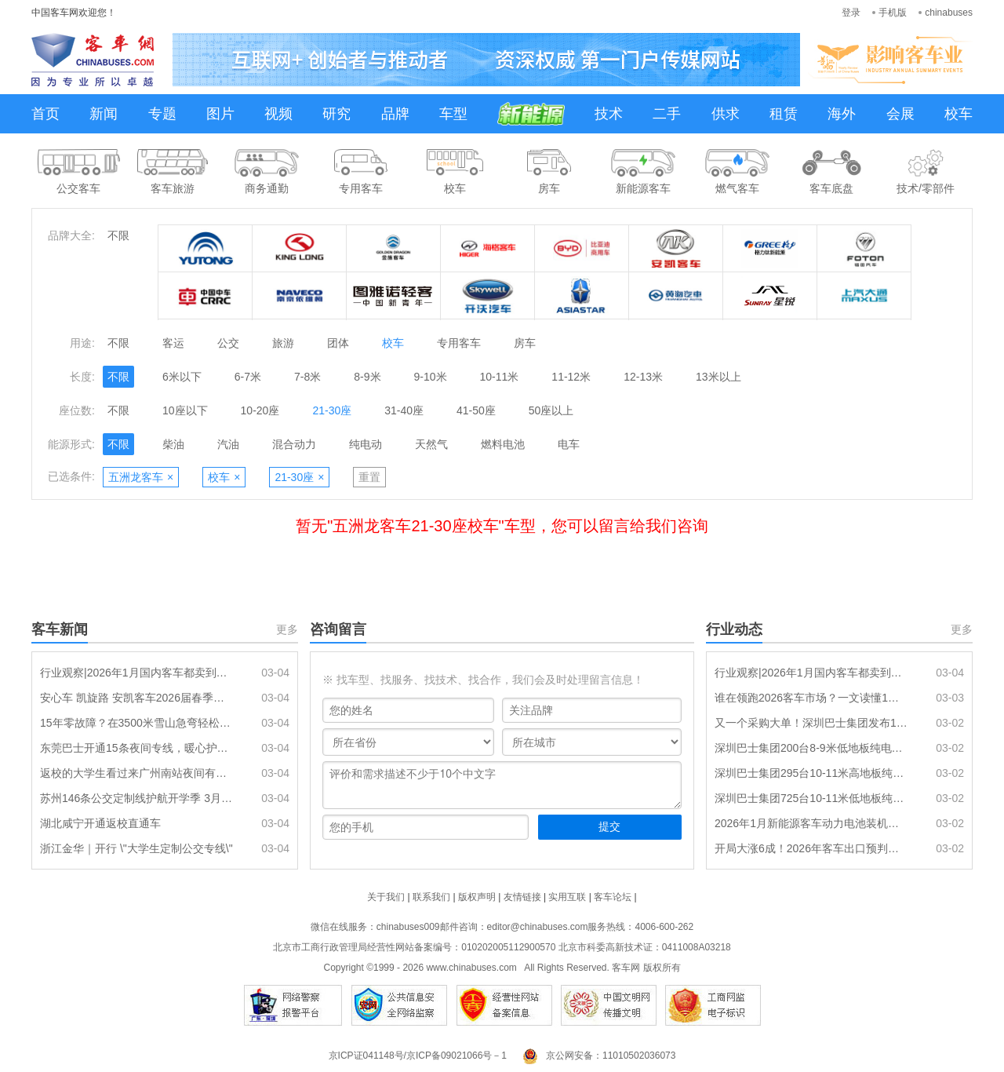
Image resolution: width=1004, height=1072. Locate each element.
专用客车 (459, 343)
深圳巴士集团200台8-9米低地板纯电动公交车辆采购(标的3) (812, 748)
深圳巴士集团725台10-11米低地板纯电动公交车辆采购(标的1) (812, 798)
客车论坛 (612, 897)
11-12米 (571, 376)
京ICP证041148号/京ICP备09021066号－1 (418, 1055)
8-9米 (367, 376)
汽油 (228, 444)
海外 (842, 114)
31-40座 (404, 410)
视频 (278, 114)
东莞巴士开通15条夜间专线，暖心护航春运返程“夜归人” (137, 748)
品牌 (395, 114)
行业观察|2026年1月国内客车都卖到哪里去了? (137, 672)
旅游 (283, 343)
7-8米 (307, 376)
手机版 (892, 12)
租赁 (783, 114)
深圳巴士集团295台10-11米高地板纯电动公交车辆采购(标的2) (812, 773)
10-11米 (499, 376)
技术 (609, 114)
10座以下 (185, 410)
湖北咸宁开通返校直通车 (100, 823)
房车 (525, 343)
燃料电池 (503, 444)
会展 (900, 114)
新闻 (103, 114)
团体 (338, 343)
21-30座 (331, 410)
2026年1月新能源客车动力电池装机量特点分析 (812, 823)
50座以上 (551, 410)
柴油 (173, 444)
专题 (162, 114)
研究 (336, 114)
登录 (851, 12)
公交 (228, 343)
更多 (287, 629)
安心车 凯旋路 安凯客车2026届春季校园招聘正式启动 (137, 697)
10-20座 (260, 410)
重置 (369, 477)
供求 (725, 114)
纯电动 (365, 444)
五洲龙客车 (140, 477)
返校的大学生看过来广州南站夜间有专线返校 (137, 773)
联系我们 (431, 897)
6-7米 (248, 376)
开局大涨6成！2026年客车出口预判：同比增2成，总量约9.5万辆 (812, 848)
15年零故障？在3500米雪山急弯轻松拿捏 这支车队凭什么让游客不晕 (137, 722)
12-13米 (643, 376)
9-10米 (430, 376)
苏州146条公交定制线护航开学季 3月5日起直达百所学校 (137, 798)
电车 (569, 444)
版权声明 (477, 897)
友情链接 (522, 897)
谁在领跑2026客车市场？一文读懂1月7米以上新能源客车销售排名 (812, 697)
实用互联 (567, 897)
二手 (667, 114)
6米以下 (182, 376)
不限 (118, 235)
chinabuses (949, 12)
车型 (453, 114)
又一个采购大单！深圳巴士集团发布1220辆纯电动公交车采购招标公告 (812, 722)
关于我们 (386, 897)
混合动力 (294, 444)
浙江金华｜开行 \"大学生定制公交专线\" (136, 848)
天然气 (431, 444)
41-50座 (476, 410)
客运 (173, 343)
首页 (45, 114)
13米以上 (718, 376)
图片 (220, 114)
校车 (958, 114)
